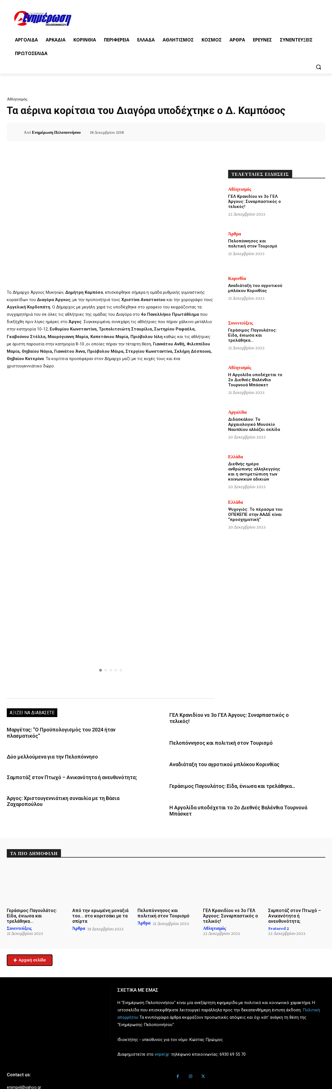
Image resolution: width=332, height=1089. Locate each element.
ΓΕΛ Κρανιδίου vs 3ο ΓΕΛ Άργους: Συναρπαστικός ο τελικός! (230, 714)
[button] (318, 67)
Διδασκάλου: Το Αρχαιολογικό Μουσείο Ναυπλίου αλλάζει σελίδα (254, 424)
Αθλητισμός (17, 99)
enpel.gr (162, 1037)
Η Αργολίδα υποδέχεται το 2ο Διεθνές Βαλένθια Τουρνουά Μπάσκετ (239, 796)
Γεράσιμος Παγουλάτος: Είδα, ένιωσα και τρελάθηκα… (224, 776)
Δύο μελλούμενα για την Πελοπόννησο (46, 748)
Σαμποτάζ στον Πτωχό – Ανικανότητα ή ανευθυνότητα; (64, 768)
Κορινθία (237, 278)
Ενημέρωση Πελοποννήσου (56, 132)
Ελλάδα (235, 457)
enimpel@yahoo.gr (24, 1070)
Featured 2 (278, 911)
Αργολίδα (237, 412)
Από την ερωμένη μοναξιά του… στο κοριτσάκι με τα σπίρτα (100, 898)
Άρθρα (234, 234)
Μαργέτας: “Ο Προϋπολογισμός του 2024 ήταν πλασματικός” (69, 729)
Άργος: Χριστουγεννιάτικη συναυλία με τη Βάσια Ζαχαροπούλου (73, 788)
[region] (111, 628)
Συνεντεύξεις (240, 323)
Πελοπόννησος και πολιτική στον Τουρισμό (213, 735)
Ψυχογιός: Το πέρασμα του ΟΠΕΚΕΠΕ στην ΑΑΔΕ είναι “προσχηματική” (255, 514)
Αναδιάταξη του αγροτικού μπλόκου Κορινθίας (216, 755)
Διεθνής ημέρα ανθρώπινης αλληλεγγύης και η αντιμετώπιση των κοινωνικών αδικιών (254, 471)
